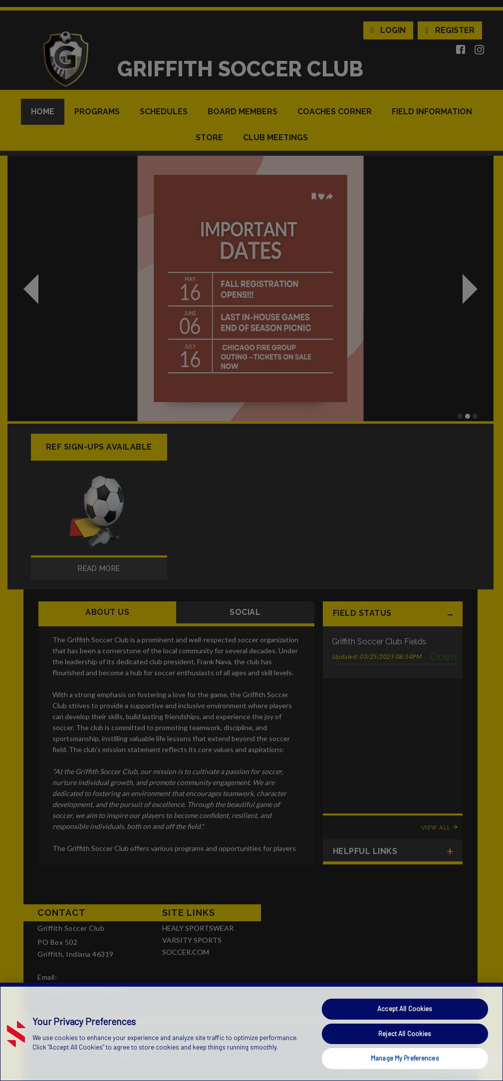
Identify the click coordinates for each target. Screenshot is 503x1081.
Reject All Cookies (404, 1034)
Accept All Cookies (404, 1009)
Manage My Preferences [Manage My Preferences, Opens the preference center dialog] (405, 1058)
